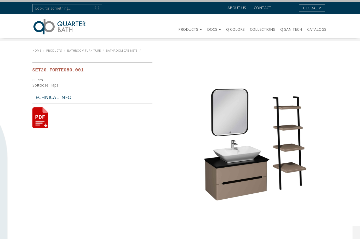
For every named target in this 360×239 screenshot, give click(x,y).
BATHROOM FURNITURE (83, 50)
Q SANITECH (291, 29)
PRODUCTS (190, 29)
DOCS (214, 29)
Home (36, 50)
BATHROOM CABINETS (120, 50)
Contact (262, 7)
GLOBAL (312, 7)
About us (236, 7)
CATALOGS (316, 29)
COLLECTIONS (262, 29)
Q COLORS (235, 29)
